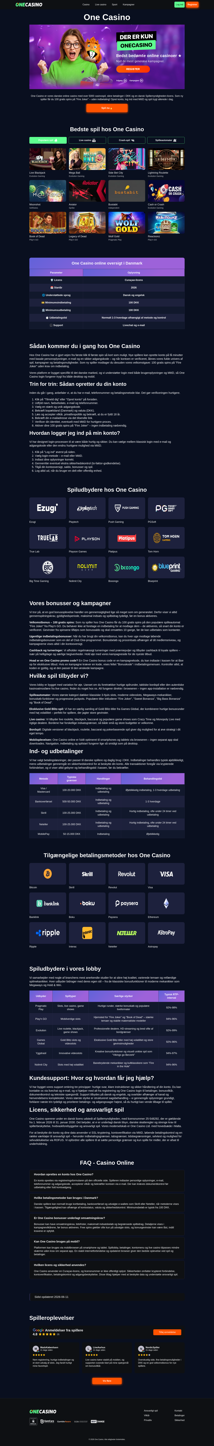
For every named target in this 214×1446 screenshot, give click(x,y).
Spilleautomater (166, 140)
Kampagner (128, 4)
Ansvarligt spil (151, 1410)
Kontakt (178, 1410)
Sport (114, 4)
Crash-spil (126, 140)
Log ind (179, 4)
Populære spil (48, 140)
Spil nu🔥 (107, 108)
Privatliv (148, 1420)
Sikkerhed (179, 1420)
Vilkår (147, 1415)
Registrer (192, 4)
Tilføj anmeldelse (167, 1332)
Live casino (100, 4)
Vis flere (107, 1381)
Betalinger (180, 1415)
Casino (86, 4)
